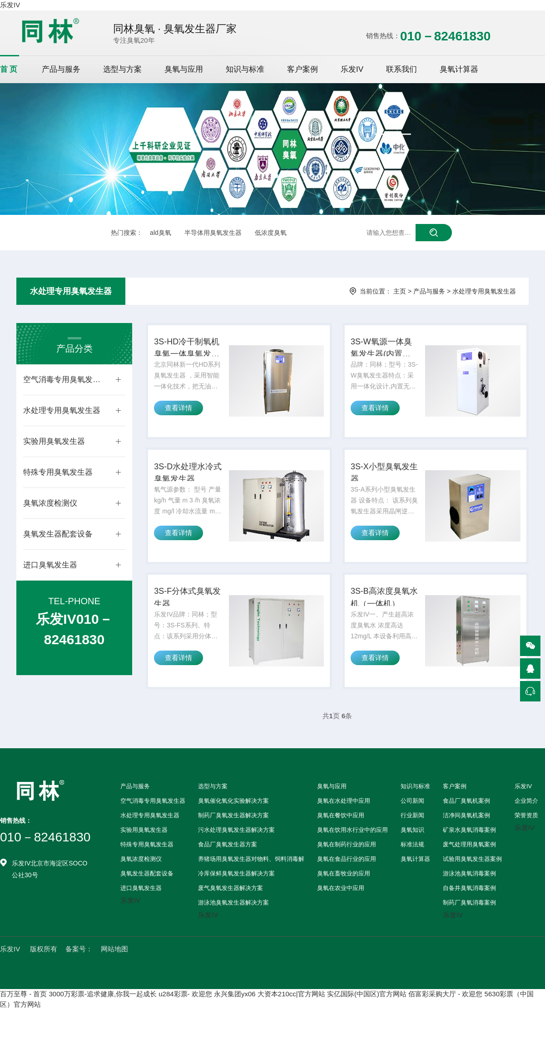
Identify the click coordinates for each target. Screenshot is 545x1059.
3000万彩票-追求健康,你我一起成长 (103, 1017)
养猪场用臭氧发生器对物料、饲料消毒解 (251, 882)
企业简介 (526, 824)
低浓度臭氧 (271, 232)
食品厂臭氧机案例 (466, 824)
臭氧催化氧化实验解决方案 (233, 824)
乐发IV (10, 5)
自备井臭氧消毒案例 (469, 911)
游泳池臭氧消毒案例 (469, 897)
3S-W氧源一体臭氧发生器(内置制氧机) (382, 353)
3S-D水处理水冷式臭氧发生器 (188, 485)
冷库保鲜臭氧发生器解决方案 (236, 897)
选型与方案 (122, 69)
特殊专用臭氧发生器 (58, 472)
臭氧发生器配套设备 (58, 534)
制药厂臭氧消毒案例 (469, 926)
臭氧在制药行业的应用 (346, 868)
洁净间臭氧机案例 (466, 838)
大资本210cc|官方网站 (291, 1017)
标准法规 (412, 868)
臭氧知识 (412, 853)
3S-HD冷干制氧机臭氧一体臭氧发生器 (188, 353)
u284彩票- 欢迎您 (185, 1017)
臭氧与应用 (183, 69)
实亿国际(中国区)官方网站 (366, 1017)
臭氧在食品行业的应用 (346, 882)
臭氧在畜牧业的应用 (343, 897)
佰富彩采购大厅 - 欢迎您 (445, 1017)
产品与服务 (61, 69)
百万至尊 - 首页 (23, 1017)
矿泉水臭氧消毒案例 (469, 853)
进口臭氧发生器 (50, 565)
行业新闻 (412, 838)
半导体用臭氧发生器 (213, 232)
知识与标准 (245, 69)
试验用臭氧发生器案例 (472, 882)
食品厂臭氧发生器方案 (227, 868)
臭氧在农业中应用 (340, 911)
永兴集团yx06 (235, 1017)
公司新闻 (412, 824)
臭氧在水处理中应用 (343, 824)
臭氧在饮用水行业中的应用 (352, 853)
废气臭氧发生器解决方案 (230, 911)
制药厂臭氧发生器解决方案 (233, 838)
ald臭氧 (160, 232)
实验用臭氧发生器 (54, 441)
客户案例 (302, 69)
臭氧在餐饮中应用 (340, 838)
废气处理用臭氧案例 (469, 868)
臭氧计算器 (459, 69)
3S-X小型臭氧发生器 (385, 485)
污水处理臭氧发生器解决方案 (236, 853)
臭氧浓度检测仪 (50, 503)
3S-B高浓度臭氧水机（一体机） (385, 617)
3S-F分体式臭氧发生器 (189, 617)
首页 (9, 69)
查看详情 (181, 419)
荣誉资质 (526, 838)
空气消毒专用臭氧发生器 (65, 379)
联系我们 (401, 69)
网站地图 (114, 972)
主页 (399, 291)
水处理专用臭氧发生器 (71, 291)
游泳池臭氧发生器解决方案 (233, 926)
